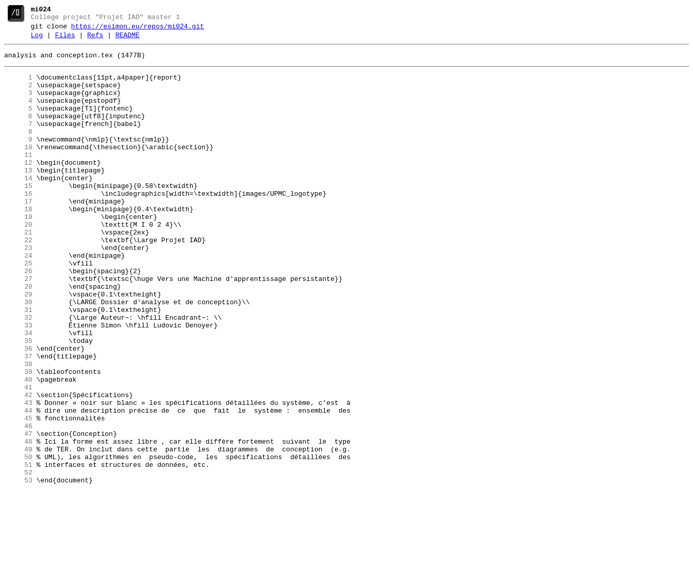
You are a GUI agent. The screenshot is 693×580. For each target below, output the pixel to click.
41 (18, 457)
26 (18, 317)
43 (18, 475)
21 (18, 271)
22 (18, 280)
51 (18, 550)
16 (18, 224)
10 (18, 169)
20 (18, 262)
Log (37, 39)
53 (18, 568)
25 (18, 308)
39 (18, 438)
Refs (95, 39)
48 (18, 522)
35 (18, 401)
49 (18, 531)
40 (18, 447)
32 (18, 373)
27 (18, 327)
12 (18, 187)
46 (18, 503)
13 (18, 196)
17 (18, 234)
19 (18, 252)
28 (18, 336)
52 (18, 559)
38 (18, 429)
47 (18, 513)
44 (18, 485)
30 (18, 354)
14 (18, 206)
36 (18, 410)
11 (18, 178)
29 (18, 345)
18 (18, 243)
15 (18, 215)
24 (18, 299)
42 (18, 466)
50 (18, 540)
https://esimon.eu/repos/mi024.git (137, 29)
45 (18, 494)
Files (65, 39)
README (127, 39)
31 (18, 364)
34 (18, 392)
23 (18, 289)
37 (18, 420)
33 (18, 382)
